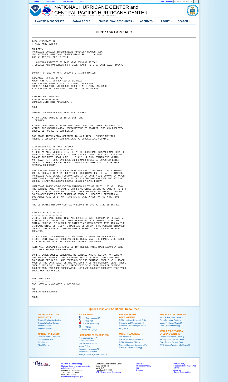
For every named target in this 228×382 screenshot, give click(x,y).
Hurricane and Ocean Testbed (131, 323)
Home (36, 2)
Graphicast (42, 342)
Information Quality (143, 366)
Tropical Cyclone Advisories (49, 320)
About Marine (43, 345)
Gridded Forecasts (45, 339)
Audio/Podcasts (44, 326)
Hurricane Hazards (86, 341)
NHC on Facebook (88, 318)
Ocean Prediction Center (170, 323)
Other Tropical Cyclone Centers (173, 342)
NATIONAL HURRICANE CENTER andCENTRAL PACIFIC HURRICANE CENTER (101, 9)
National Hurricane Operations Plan (133, 345)
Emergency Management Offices (92, 354)
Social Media (86, 314)
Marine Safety (84, 346)
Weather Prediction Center (170, 317)
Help (137, 368)
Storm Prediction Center (170, 320)
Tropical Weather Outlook (48, 323)
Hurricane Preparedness (94, 335)
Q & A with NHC (125, 337)
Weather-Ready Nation (88, 352)
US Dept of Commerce (70, 364)
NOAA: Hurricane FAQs (129, 342)
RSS (82, 2)
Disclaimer (140, 364)
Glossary (139, 370)
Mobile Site (50, 2)
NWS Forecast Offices (173, 314)
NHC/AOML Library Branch (130, 339)
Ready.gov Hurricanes (88, 349)
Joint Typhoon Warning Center (172, 339)
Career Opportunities (182, 372)
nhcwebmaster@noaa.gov (72, 376)
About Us (177, 370)
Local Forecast (165, 2)
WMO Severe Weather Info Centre (174, 345)
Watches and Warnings (88, 343)
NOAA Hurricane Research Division (133, 320)
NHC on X (85, 321)
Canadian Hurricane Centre (171, 337)
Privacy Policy (179, 364)
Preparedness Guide (87, 338)
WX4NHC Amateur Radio (129, 348)
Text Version (67, 2)
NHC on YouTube (88, 324)
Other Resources (129, 334)
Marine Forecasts (49, 334)
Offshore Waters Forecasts (49, 337)
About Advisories (45, 328)
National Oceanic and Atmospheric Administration (85, 16)
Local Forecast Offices (169, 326)
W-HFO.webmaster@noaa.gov (108, 372)
